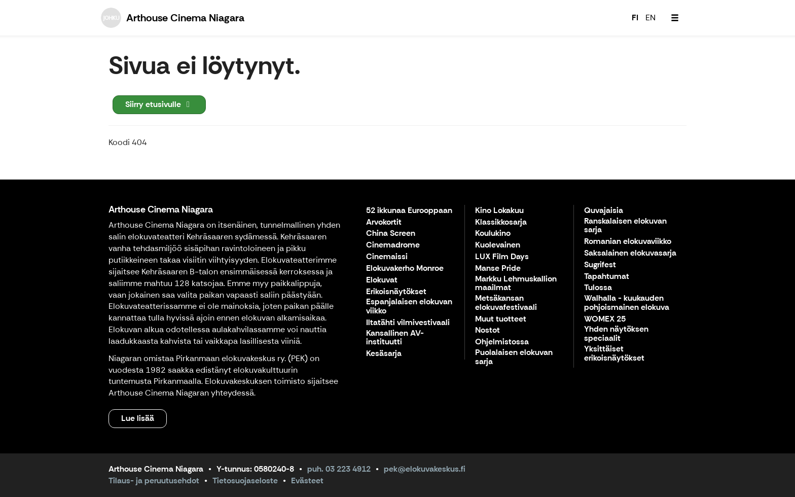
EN (650, 17)
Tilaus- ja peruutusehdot (154, 480)
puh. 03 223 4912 (339, 469)
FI (635, 17)
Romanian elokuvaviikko (627, 241)
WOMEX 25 (605, 319)
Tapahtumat (606, 276)
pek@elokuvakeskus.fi (424, 469)
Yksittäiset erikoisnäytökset (614, 353)
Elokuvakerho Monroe (405, 268)
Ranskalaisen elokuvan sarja (625, 226)
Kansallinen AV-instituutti (395, 338)
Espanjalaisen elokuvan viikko (409, 306)
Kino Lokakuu (499, 211)
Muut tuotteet (500, 319)
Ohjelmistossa (502, 342)
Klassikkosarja (501, 222)
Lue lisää (137, 418)
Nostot (487, 330)
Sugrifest (600, 265)
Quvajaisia (603, 211)
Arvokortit (384, 222)
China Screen (390, 233)
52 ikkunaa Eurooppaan (409, 211)
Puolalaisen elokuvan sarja (514, 357)
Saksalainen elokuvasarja (630, 253)
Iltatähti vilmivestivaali (408, 323)
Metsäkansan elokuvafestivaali (506, 303)
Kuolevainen (497, 245)
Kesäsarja (384, 354)
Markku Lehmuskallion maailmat (516, 283)
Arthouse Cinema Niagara (161, 209)
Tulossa (598, 288)
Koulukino (493, 233)
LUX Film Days (502, 257)
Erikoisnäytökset (396, 292)
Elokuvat (381, 280)
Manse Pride (498, 268)
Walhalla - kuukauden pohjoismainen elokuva (626, 303)
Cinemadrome (393, 245)
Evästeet (307, 480)
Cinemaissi (387, 257)
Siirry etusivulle (159, 104)
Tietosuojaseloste (245, 480)
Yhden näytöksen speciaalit (616, 334)
